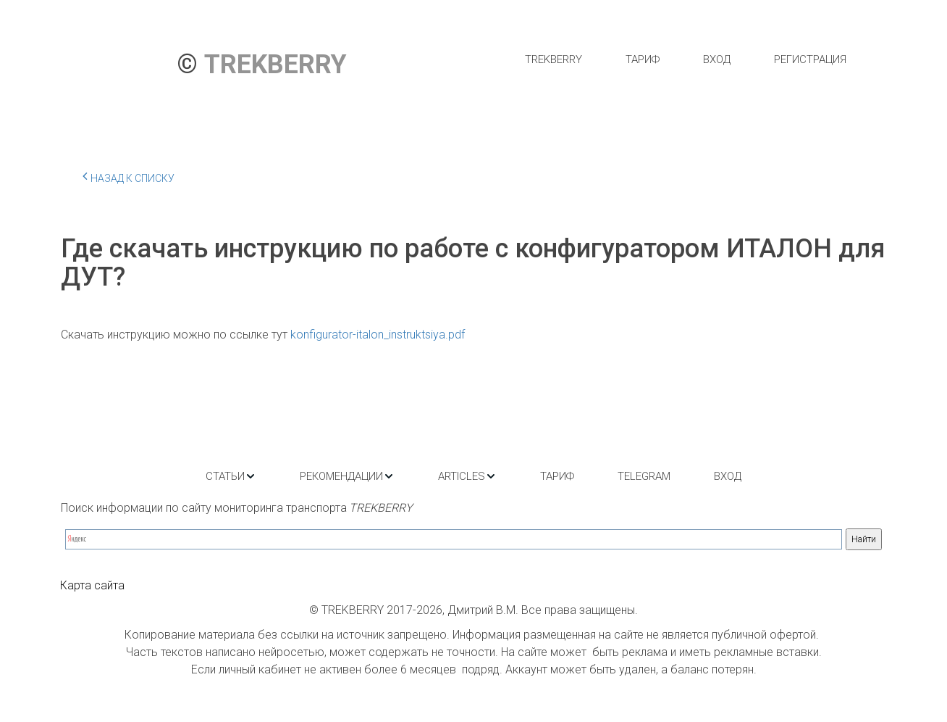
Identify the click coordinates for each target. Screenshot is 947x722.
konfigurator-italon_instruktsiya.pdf (377, 334)
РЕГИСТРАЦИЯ (810, 59)
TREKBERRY (553, 59)
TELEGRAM (644, 476)
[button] (231, 476)
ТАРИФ (643, 59)
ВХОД (717, 59)
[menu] (685, 59)
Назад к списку (128, 176)
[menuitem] (553, 59)
